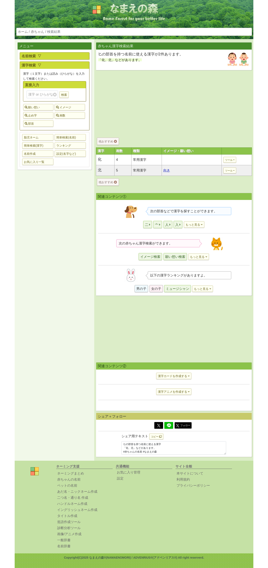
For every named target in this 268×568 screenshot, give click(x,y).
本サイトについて (190, 473)
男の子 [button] (141, 288)
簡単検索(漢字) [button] (33, 145)
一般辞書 (64, 540)
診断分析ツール (69, 528)
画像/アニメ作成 (69, 534)
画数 (60, 115)
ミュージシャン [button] (177, 288)
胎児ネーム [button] (31, 137)
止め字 (31, 115)
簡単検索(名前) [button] (66, 137)
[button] (147, 224)
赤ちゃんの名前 (69, 479)
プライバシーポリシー (193, 485)
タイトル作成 (67, 516)
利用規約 (183, 479)
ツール (229, 160)
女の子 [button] (156, 288)
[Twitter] (158, 425)
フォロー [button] (183, 425)
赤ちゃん (37, 31)
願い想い (32, 107)
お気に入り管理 (128, 472)
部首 (29, 123)
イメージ (63, 107)
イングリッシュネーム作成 (77, 510)
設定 (120, 478)
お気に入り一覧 (34, 162)
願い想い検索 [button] (175, 256)
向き (166, 170)
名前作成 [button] (30, 153)
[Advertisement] (54, 239)
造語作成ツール (69, 522)
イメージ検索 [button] (150, 256)
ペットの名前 (67, 485)
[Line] (168, 425)
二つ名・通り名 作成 (72, 497)
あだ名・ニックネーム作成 (77, 491)
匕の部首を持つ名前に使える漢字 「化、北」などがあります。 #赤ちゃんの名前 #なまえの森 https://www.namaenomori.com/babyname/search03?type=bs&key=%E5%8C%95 (173, 448)
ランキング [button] (63, 145)
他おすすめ (108, 141)
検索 (64, 94)
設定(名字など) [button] (66, 153)
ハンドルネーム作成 (72, 503)
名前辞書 (64, 546)
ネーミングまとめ (70, 473)
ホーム (23, 31)
